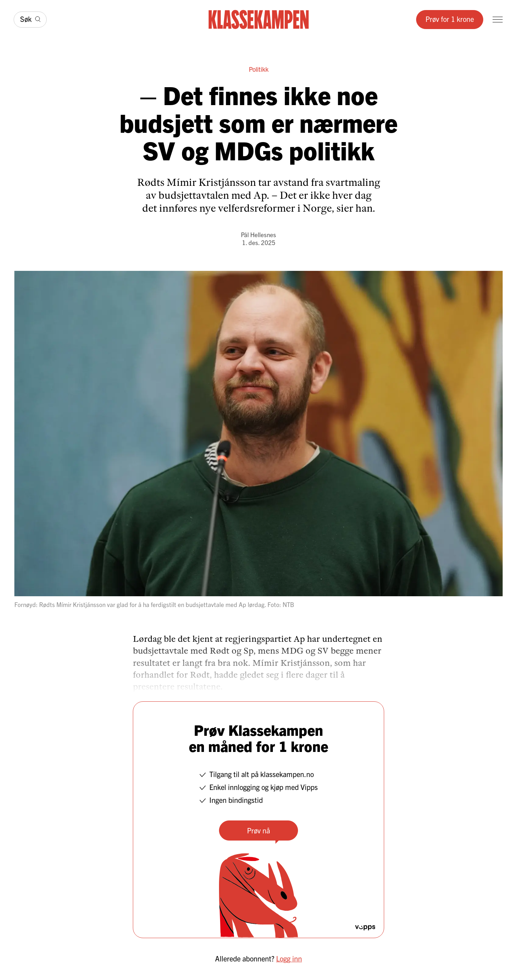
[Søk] (30, 19)
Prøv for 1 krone (449, 18)
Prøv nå (258, 830)
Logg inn (289, 958)
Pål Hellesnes (258, 234)
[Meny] (498, 19)
